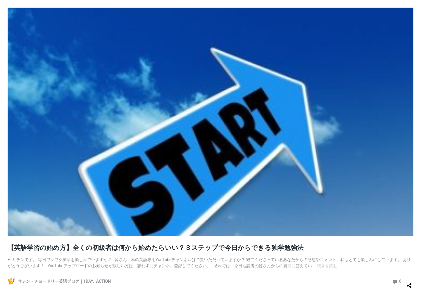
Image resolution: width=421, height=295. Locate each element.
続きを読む (327, 265)
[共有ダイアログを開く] (409, 283)
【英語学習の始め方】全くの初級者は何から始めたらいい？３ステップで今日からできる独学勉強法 (155, 247)
